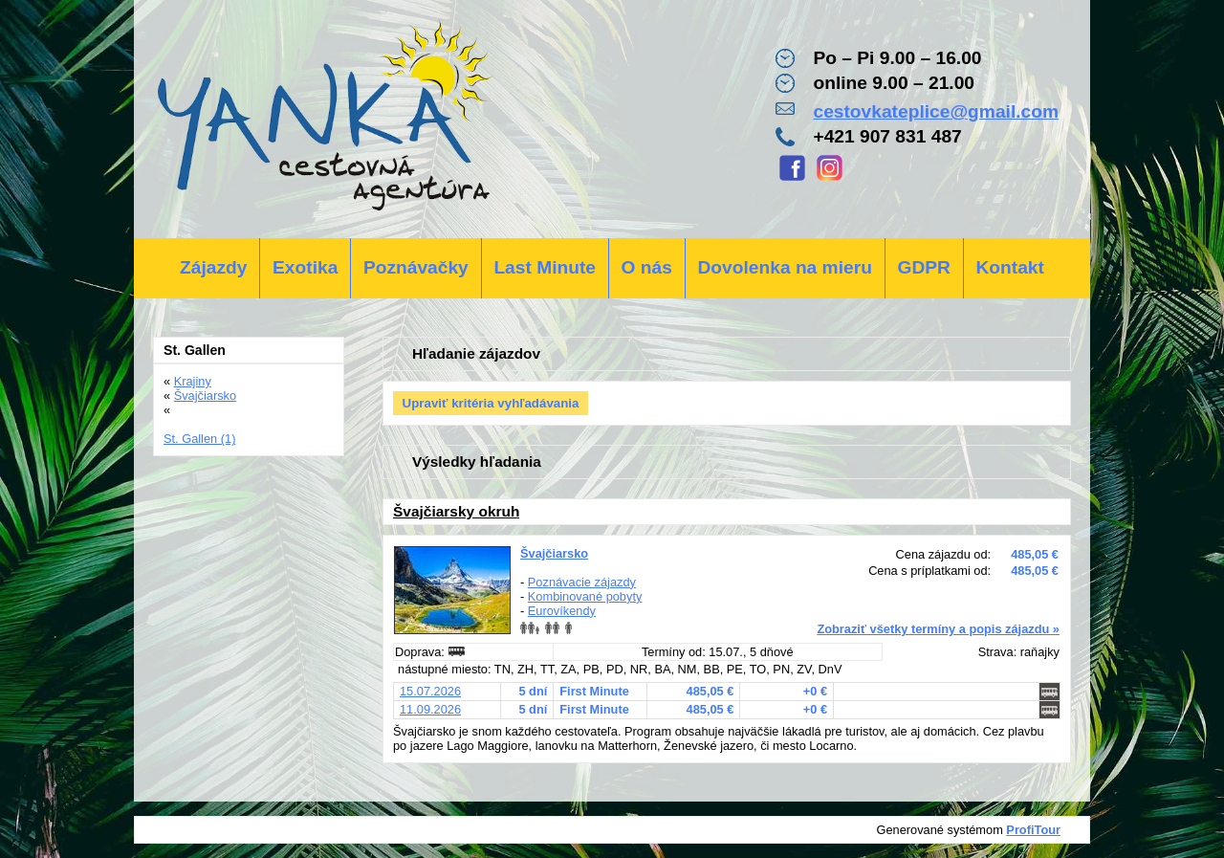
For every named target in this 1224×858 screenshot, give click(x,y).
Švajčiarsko (554, 553)
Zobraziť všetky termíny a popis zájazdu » (938, 629)
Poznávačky (416, 267)
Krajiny (192, 381)
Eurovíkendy (562, 611)
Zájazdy (213, 267)
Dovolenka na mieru (785, 267)
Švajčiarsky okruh (456, 511)
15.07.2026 (430, 691)
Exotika (305, 267)
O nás (647, 267)
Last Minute (544, 267)
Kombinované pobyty (585, 596)
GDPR (923, 267)
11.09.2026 (430, 709)
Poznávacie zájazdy (582, 582)
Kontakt (1009, 267)
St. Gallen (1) (199, 438)
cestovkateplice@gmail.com (936, 111)
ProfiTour (1033, 830)
